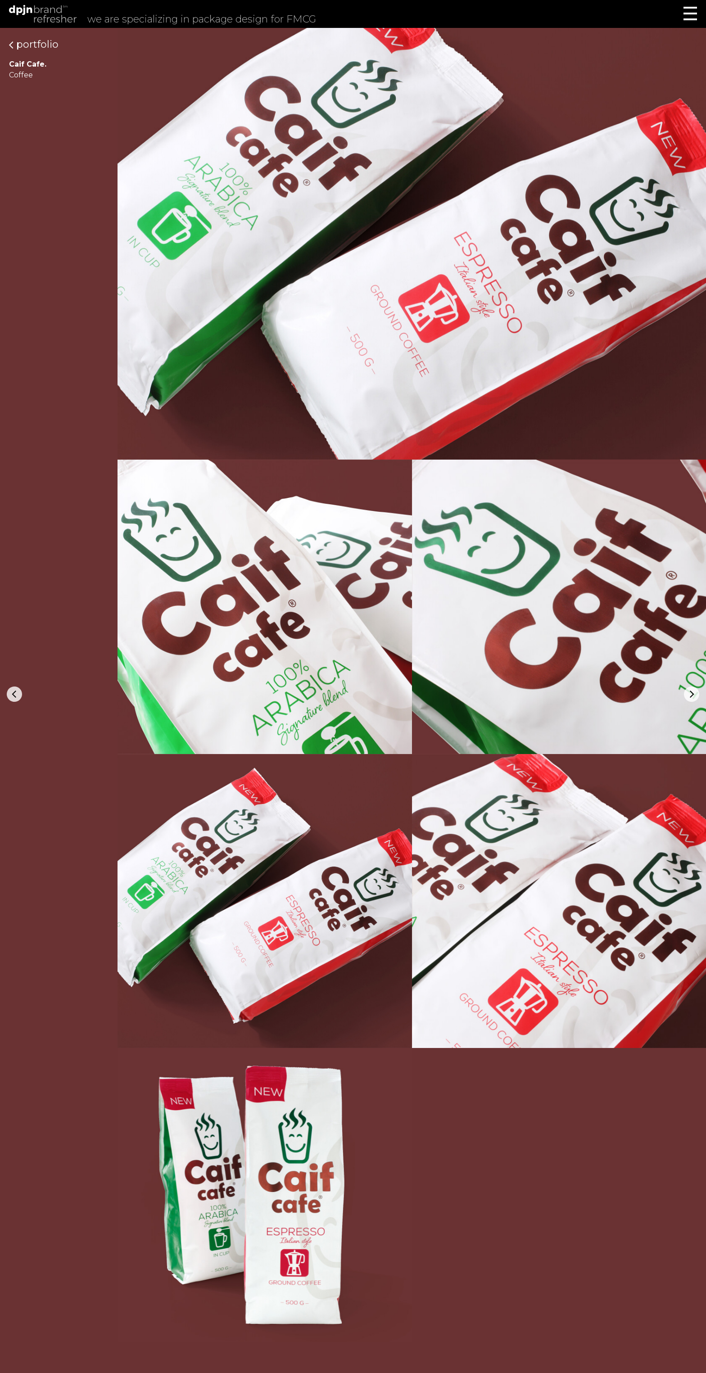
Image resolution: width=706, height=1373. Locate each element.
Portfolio (34, 44)
